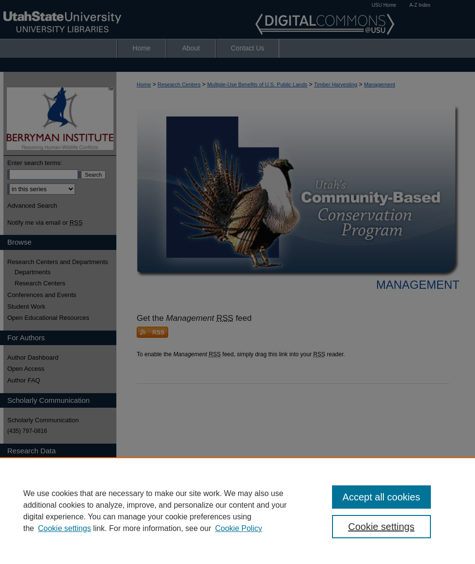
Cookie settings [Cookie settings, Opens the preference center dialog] (381, 526)
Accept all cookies (381, 497)
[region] (237, 510)
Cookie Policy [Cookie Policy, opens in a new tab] (238, 528)
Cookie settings (64, 528)
